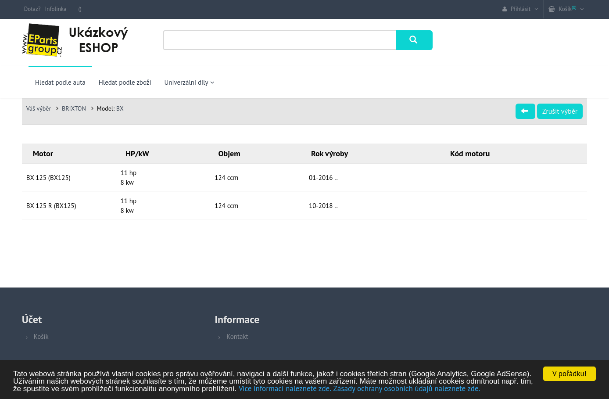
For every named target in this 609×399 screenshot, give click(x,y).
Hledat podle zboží (125, 82)
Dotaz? (32, 9)
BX (120, 108)
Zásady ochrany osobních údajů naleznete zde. (406, 389)
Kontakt (237, 336)
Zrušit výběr (559, 111)
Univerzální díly (189, 82)
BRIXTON (75, 108)
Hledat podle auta (60, 82)
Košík (41, 336)
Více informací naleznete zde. (285, 389)
